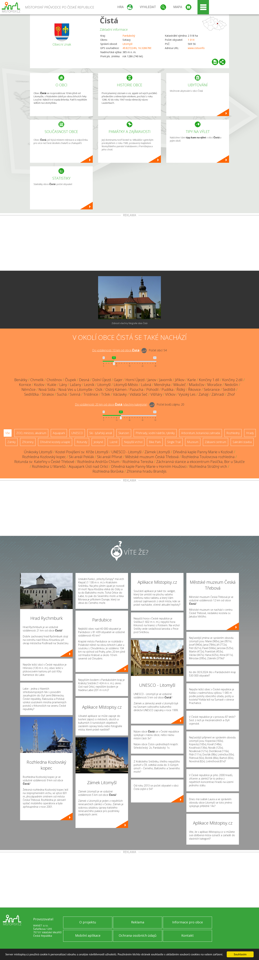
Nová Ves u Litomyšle (75, 389)
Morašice (214, 384)
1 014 (191, 39)
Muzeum (192, 442)
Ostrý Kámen (116, 389)
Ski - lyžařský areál (100, 433)
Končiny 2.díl (232, 379)
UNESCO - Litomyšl (126, 451)
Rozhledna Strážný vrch (208, 466)
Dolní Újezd (101, 379)
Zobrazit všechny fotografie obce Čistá (129, 323)
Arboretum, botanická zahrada (200, 433)
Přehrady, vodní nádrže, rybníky (155, 433)
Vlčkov (170, 394)
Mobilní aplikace (87, 935)
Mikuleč (179, 384)
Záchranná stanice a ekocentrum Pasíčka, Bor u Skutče (200, 461)
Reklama (137, 922)
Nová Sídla (47, 389)
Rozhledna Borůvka (108, 471)
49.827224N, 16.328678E (137, 48)
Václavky (120, 394)
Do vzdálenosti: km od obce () (111, 404)
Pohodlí (152, 389)
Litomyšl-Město (126, 384)
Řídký (180, 389)
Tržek (105, 394)
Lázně (113, 442)
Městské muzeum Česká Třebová (152, 456)
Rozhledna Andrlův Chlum (98, 461)
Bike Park (155, 442)
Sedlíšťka (31, 394)
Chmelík (37, 379)
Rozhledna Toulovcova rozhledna (208, 456)
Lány (63, 384)
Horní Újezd (135, 379)
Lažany (75, 384)
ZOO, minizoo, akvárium (31, 433)
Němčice (29, 389)
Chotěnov (54, 379)
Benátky (20, 379)
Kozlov (39, 384)
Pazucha (136, 389)
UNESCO (77, 433)
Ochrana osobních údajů (137, 935)
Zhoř (231, 394)
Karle (191, 379)
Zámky (11, 442)
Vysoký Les (187, 394)
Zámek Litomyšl (157, 451)
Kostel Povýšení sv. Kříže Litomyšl (81, 451)
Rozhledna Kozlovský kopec (44, 456)
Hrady (250, 433)
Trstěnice (90, 394)
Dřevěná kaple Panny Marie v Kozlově (203, 451)
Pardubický (129, 35)
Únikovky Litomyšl (38, 451)
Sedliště (229, 389)
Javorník (165, 379)
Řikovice (194, 389)
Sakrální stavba (242, 442)
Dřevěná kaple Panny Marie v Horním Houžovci (148, 466)
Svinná (75, 394)
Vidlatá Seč (138, 394)
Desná (84, 379)
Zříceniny (28, 442)
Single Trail (174, 442)
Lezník (89, 384)
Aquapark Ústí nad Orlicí (88, 466)
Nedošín (231, 384)
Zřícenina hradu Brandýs (146, 471)
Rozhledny (233, 433)
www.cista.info (196, 48)
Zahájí (203, 394)
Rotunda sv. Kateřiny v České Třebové (44, 461)
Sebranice (212, 389)
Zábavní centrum (215, 442)
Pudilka (167, 389)
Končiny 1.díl (209, 379)
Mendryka (162, 384)
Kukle (51, 384)
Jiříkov (179, 379)
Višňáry (156, 394)
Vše (7, 433)
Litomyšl (127, 44)
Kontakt (187, 935)
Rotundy (82, 442)
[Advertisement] (129, 244)
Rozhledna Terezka (138, 461)
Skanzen (123, 433)
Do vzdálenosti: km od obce (115, 350)
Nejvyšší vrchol (133, 442)
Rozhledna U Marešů (49, 466)
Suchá (62, 394)
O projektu (87, 922)
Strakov (48, 394)
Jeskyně (98, 442)
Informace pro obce (187, 922)
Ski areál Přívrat (109, 456)
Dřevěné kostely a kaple (55, 442)
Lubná (146, 384)
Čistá (109, 20)
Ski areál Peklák (81, 456)
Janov (152, 379)
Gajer (118, 379)
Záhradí (217, 394)
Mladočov (196, 384)
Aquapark (59, 433)
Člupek (70, 379)
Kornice (25, 384)
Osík (98, 389)
